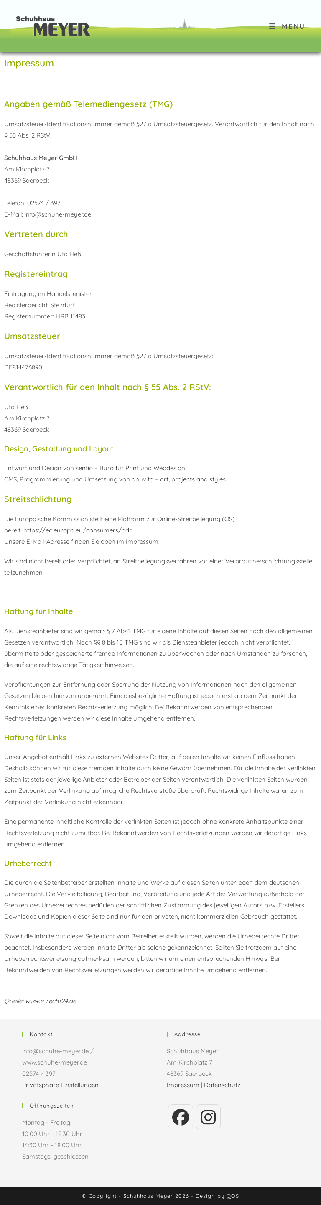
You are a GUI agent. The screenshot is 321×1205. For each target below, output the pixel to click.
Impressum (183, 1085)
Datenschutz (222, 1085)
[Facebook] (180, 1116)
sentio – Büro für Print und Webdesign (130, 468)
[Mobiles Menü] (287, 26)
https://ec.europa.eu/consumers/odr (77, 530)
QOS (233, 1195)
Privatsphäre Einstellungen (60, 1085)
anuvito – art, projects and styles (179, 479)
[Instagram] (208, 1116)
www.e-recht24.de (50, 1001)
